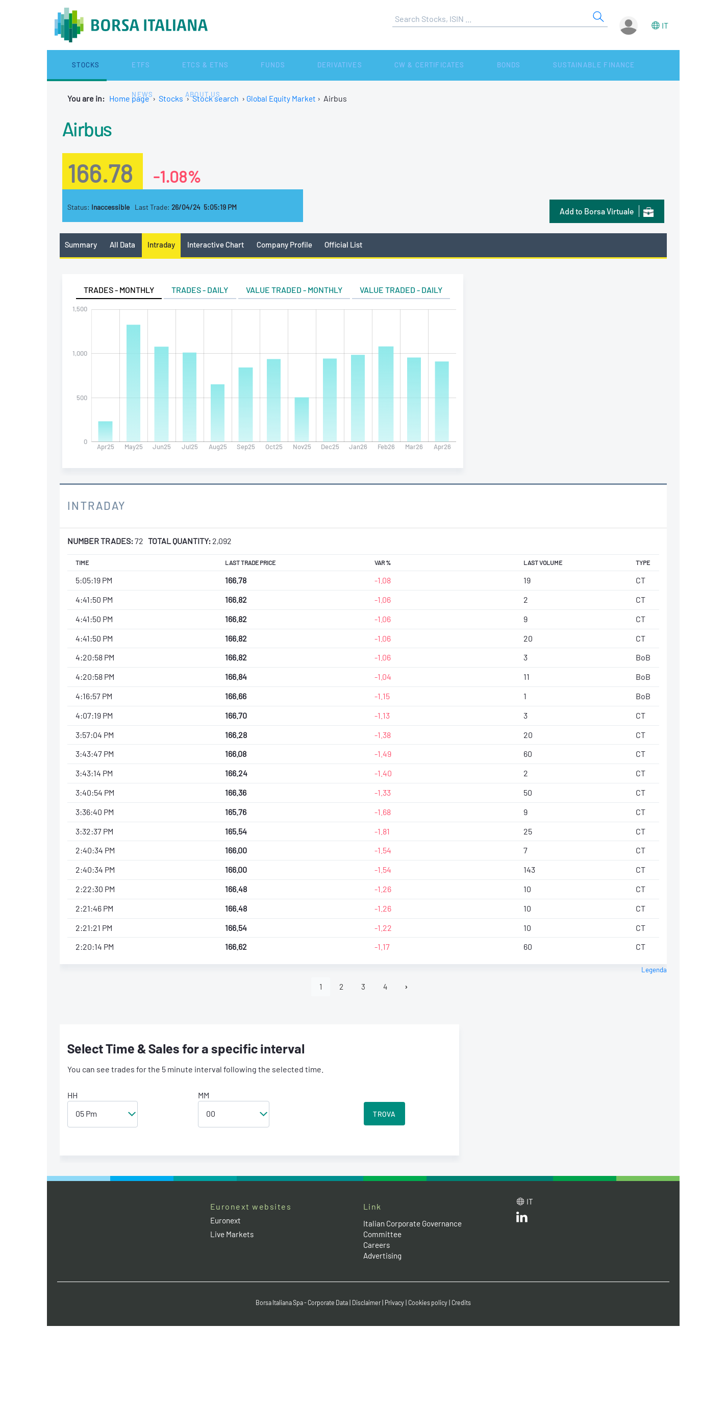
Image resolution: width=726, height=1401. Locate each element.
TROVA (384, 1116)
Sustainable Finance (450, 65)
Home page (129, 98)
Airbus (91, 127)
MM (203, 1097)
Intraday (165, 245)
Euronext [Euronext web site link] (227, 1222)
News (517, 65)
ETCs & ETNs (147, 65)
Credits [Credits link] (469, 1304)
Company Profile (293, 245)
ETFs (102, 65)
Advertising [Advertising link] (384, 1257)
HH (72, 1097)
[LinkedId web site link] (522, 1221)
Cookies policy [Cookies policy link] (434, 1304)
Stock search (215, 98)
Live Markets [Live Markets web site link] (233, 1236)
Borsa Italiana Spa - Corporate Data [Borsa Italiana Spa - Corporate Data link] (298, 1304)
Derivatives (244, 65)
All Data (125, 245)
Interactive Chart (222, 245)
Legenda (654, 970)
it (665, 25)
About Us (557, 65)
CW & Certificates (319, 65)
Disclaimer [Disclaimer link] (369, 1304)
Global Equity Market (282, 98)
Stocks (67, 65)
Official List (355, 245)
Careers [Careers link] (377, 1246)
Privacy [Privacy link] (399, 1304)
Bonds (381, 65)
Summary (82, 245)
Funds (196, 65)
